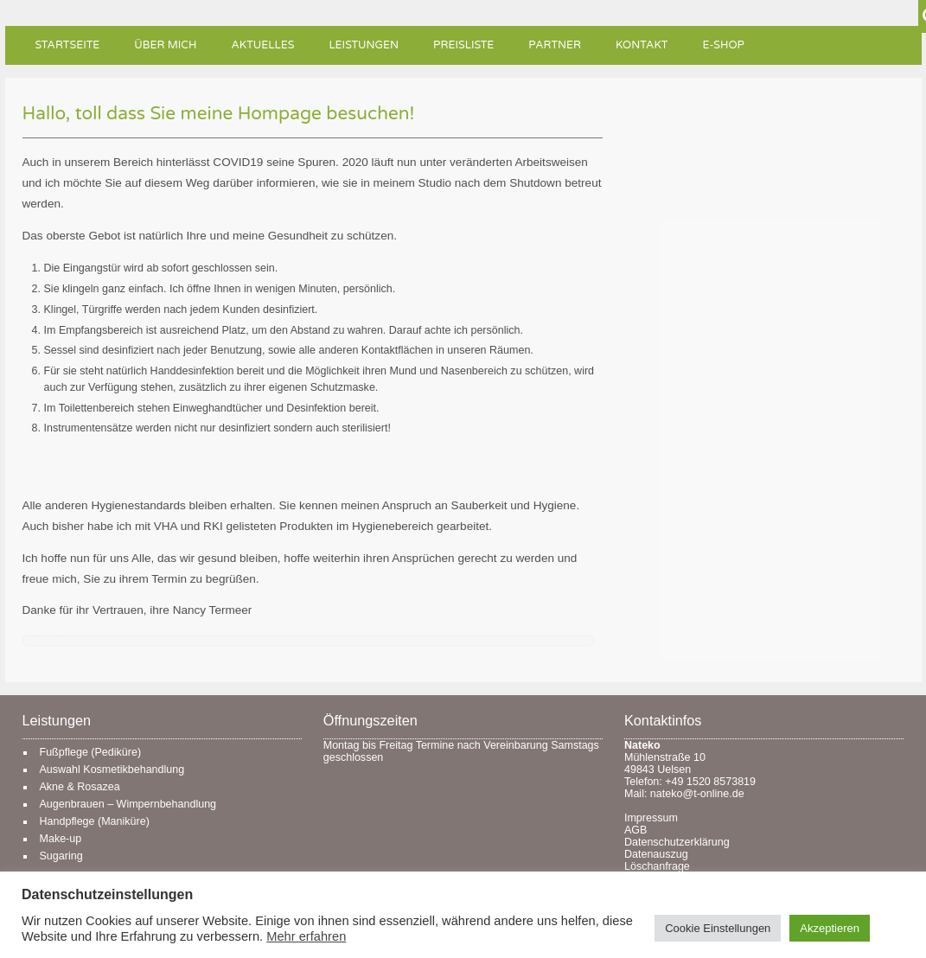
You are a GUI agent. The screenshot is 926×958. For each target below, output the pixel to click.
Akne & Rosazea (80, 787)
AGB (635, 830)
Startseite (67, 45)
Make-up (61, 839)
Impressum (651, 818)
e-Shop (723, 45)
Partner (554, 45)
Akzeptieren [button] (829, 928)
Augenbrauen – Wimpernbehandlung (128, 804)
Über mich (165, 45)
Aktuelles (262, 45)
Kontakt (641, 45)
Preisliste (463, 45)
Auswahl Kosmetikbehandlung (112, 769)
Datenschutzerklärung (677, 842)
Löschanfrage (657, 866)
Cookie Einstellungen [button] (717, 928)
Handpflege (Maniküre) (95, 821)
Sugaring (61, 856)
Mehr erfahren (306, 936)
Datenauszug (656, 854)
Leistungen (364, 45)
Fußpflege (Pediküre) (91, 752)
